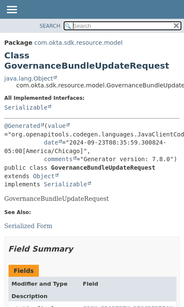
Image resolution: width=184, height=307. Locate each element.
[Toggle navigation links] (11, 10)
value (57, 125)
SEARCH (50, 26)
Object (44, 176)
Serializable (25, 107)
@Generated (22, 125)
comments (58, 159)
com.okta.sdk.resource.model (78, 42)
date (51, 142)
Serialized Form (28, 226)
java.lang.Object (28, 78)
